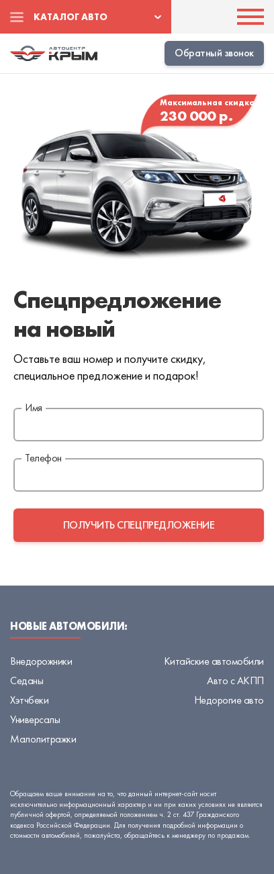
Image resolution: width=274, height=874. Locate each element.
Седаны (26, 680)
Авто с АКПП (235, 680)
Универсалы (35, 719)
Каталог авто (70, 17)
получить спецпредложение (138, 525)
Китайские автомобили (214, 661)
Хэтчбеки (29, 700)
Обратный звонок (214, 53)
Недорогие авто (229, 700)
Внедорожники (41, 661)
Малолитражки (43, 739)
